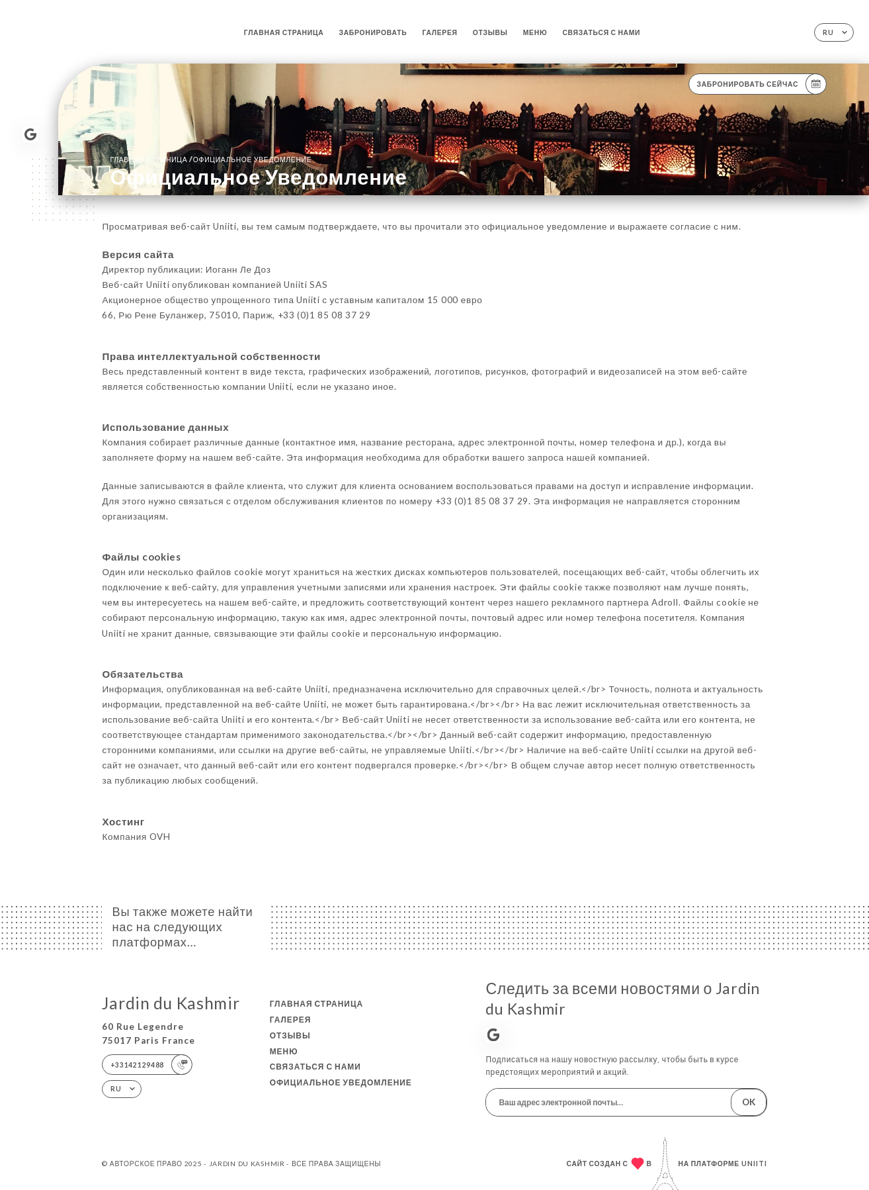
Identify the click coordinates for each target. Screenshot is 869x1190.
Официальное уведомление (341, 1082)
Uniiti (754, 1163)
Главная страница (284, 32)
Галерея (439, 32)
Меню (535, 32)
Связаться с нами (601, 32)
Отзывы (490, 32)
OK (748, 1102)
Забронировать (373, 32)
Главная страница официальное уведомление (210, 159)
